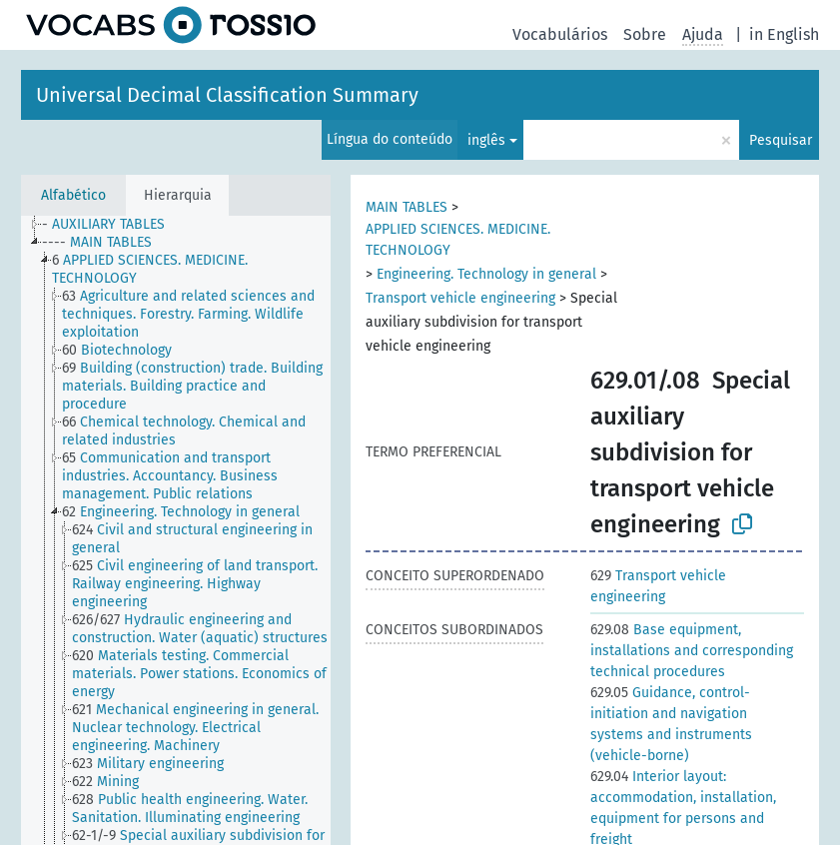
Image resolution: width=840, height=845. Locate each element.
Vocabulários (559, 34)
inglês (486, 140)
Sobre (644, 34)
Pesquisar (780, 140)
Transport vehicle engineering (460, 298)
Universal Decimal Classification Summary (227, 95)
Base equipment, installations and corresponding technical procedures (691, 650)
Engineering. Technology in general (486, 274)
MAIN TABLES (406, 207)
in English (784, 34)
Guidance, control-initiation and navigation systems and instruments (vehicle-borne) (671, 724)
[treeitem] (112, 225)
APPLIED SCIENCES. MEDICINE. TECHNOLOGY (458, 240)
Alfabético (73, 195)
